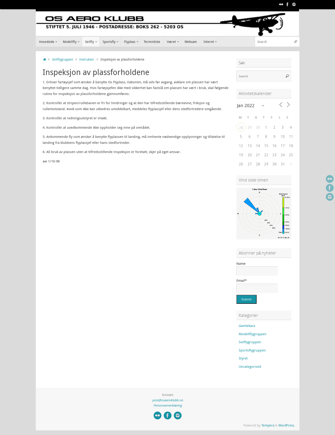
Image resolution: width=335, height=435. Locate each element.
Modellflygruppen (252, 334)
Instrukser (86, 59)
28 (241, 127)
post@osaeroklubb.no (167, 400)
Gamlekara (247, 325)
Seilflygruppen (62, 59)
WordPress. (286, 425)
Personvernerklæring (167, 405)
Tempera (267, 425)
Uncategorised (250, 366)
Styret (243, 358)
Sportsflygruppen (252, 350)
